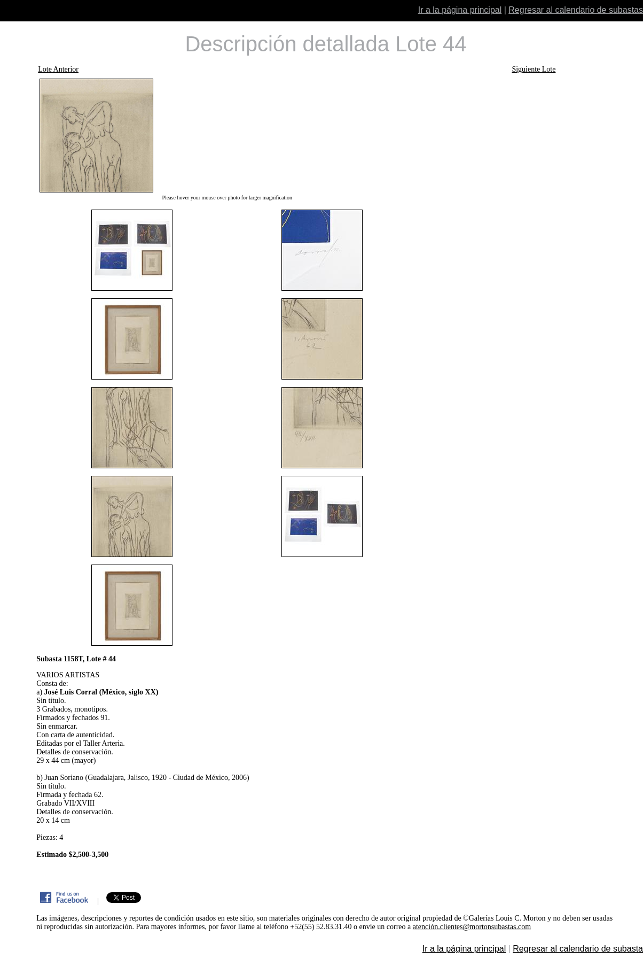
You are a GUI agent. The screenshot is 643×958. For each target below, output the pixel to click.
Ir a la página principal (460, 9)
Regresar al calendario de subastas (575, 9)
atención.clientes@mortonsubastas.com (472, 927)
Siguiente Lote (533, 69)
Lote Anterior (58, 69)
